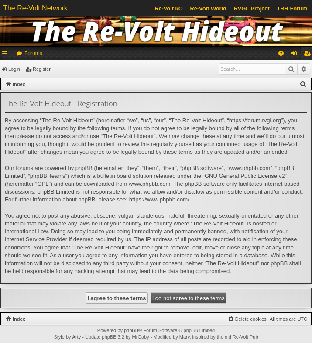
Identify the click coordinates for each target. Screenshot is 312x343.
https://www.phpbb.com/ (159, 199)
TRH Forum (292, 8)
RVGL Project (252, 8)
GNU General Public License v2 (245, 176)
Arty (76, 337)
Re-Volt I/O (168, 8)
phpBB (131, 330)
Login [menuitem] (296, 55)
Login (14, 69)
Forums (33, 53)
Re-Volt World (208, 8)
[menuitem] (281, 53)
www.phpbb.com (149, 183)
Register (42, 69)
